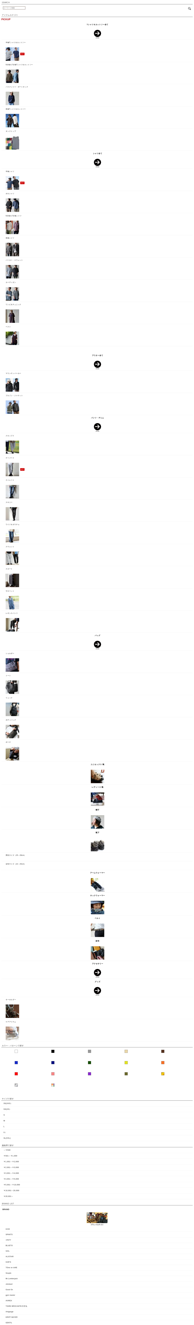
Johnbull (9, 1284)
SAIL (8, 1251)
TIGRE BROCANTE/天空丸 (16, 1306)
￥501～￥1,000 (10, 1156)
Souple (8, 1273)
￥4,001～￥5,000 (11, 1179)
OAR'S (8, 1262)
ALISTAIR (10, 1257)
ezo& (8, 1229)
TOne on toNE (11, 1268)
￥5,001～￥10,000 (12, 1185)
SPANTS (9, 1234)
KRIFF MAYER (12, 1317)
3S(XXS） (8, 1103)
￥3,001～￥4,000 (11, 1173)
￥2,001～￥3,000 (11, 1167)
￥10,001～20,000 (11, 1190)
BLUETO (9, 1245)
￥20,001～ (8, 1196)
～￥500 (7, 1150)
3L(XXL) (7, 1138)
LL (5, 1132)
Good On (9, 1290)
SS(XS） (7, 1109)
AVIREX (9, 1301)
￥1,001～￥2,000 (11, 1162)
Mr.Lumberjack (12, 1279)
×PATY (8, 1240)
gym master (10, 1295)
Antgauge (9, 1312)
